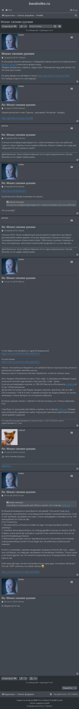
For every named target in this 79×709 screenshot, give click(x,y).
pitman (5, 126)
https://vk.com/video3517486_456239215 (21, 362)
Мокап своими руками (17, 22)
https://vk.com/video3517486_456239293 (21, 571)
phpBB (33, 700)
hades (21, 35)
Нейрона (62, 409)
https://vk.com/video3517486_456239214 (21, 353)
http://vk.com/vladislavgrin (14, 190)
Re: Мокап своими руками (18, 104)
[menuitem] (8, 10)
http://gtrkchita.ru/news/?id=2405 (17, 118)
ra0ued (21, 430)
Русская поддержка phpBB (39, 703)
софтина (70, 384)
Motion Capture (9, 64)
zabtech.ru (6, 466)
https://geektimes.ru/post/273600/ (53, 75)
